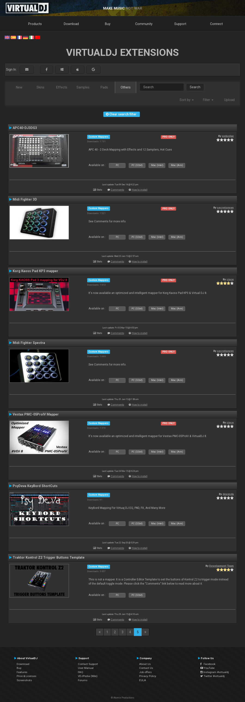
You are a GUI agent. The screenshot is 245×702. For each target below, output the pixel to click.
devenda (228, 494)
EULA (142, 680)
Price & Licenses (26, 676)
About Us (145, 664)
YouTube (207, 668)
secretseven (225, 207)
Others (126, 87)
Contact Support (88, 664)
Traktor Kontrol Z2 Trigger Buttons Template (49, 557)
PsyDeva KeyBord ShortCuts (35, 486)
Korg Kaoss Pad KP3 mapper (35, 271)
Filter (208, 100)
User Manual (86, 668)
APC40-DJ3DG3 (25, 128)
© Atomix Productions (122, 697)
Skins (40, 87)
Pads (104, 87)
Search (195, 87)
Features (22, 672)
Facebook (207, 664)
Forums (82, 680)
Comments (117, 189)
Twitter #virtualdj (212, 676)
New (19, 87)
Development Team (221, 565)
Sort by (187, 100)
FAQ (80, 672)
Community (144, 24)
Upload (229, 100)
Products (35, 24)
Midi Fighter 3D (25, 199)
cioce (230, 279)
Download (71, 24)
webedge (228, 136)
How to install (139, 189)
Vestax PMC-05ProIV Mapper (36, 414)
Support (180, 24)
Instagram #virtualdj (214, 672)
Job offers (145, 672)
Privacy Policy (147, 676)
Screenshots (24, 680)
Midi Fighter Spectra (29, 343)
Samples (83, 87)
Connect (216, 24)
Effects (61, 87)
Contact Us (146, 668)
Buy (107, 24)
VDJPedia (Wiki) (88, 676)
